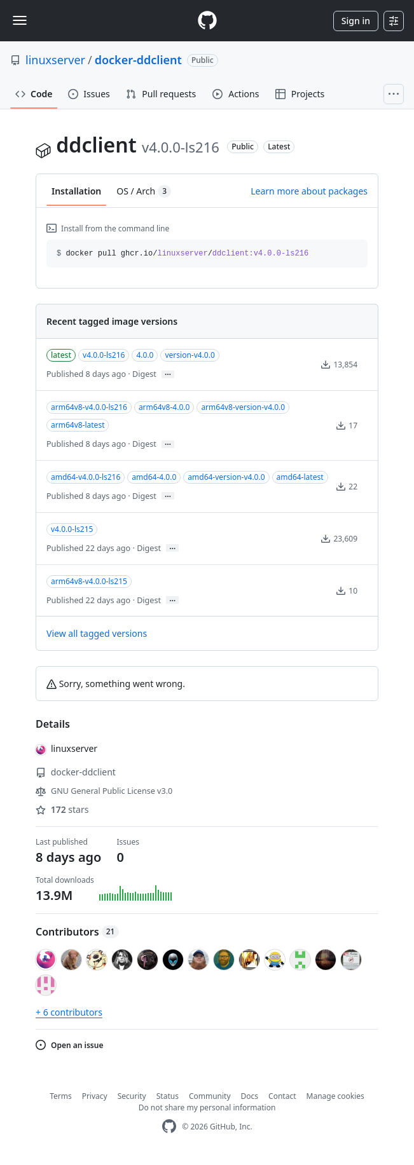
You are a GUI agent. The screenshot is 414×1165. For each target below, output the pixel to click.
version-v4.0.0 (189, 355)
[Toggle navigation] (19, 20)
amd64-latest (300, 477)
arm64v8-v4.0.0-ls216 (89, 407)
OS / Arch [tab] (143, 191)
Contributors (77, 932)
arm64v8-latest (77, 424)
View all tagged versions (96, 633)
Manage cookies (335, 1096)
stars (62, 809)
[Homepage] (207, 20)
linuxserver (55, 59)
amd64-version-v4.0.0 (226, 477)
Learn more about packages (309, 191)
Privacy (94, 1096)
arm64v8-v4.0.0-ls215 (89, 581)
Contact (282, 1096)
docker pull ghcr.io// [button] (182, 253)
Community (210, 1096)
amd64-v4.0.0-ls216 (85, 477)
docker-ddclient (138, 59)
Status (167, 1096)
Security (132, 1096)
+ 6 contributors (69, 1012)
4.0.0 (144, 355)
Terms (61, 1096)
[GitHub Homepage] (169, 1126)
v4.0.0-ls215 (72, 529)
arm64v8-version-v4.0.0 (243, 407)
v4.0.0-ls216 (104, 355)
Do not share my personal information (207, 1107)
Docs (250, 1096)
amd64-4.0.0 (154, 477)
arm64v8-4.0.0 (164, 407)
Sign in (356, 21)
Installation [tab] (76, 191)
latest (61, 355)
